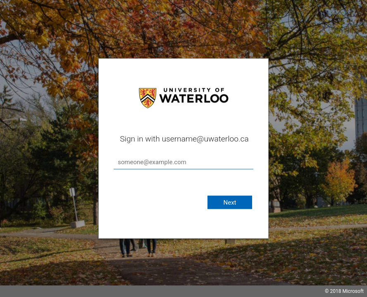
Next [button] (229, 202)
